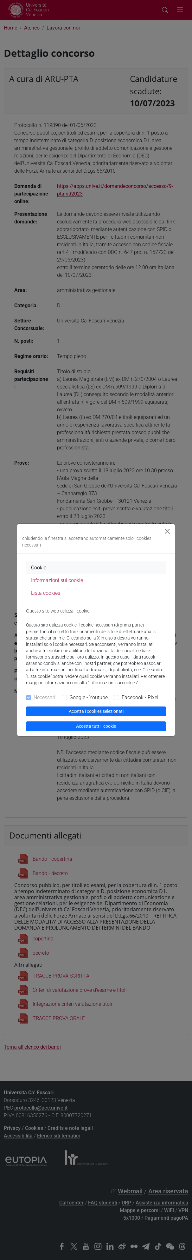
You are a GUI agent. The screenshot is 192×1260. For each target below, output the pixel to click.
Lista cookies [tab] (45, 593)
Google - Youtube (88, 697)
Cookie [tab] (38, 568)
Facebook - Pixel (140, 697)
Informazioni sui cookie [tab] (57, 580)
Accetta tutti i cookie (96, 726)
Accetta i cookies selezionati (96, 711)
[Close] (167, 531)
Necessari (44, 697)
